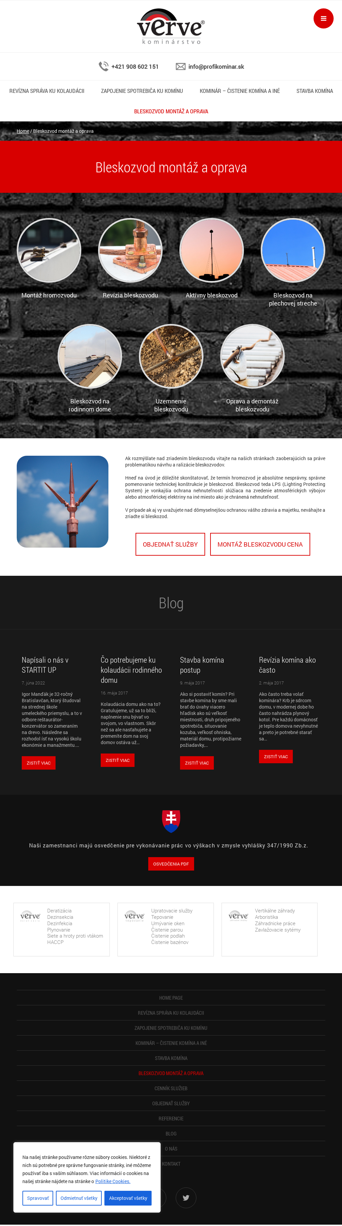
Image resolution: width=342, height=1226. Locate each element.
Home (23, 131)
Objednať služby (170, 544)
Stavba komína (314, 91)
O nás (171, 1148)
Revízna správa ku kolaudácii (46, 91)
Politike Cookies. (113, 1181)
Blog (171, 1133)
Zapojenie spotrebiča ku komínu (142, 91)
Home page (171, 997)
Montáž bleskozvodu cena (260, 544)
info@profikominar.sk (216, 66)
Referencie (171, 1118)
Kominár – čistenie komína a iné (240, 91)
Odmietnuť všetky (79, 1198)
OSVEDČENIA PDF (171, 864)
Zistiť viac (39, 763)
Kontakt (171, 1163)
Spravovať (38, 1198)
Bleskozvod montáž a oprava (171, 111)
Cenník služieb (171, 1088)
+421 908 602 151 (135, 66)
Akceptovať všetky (128, 1198)
